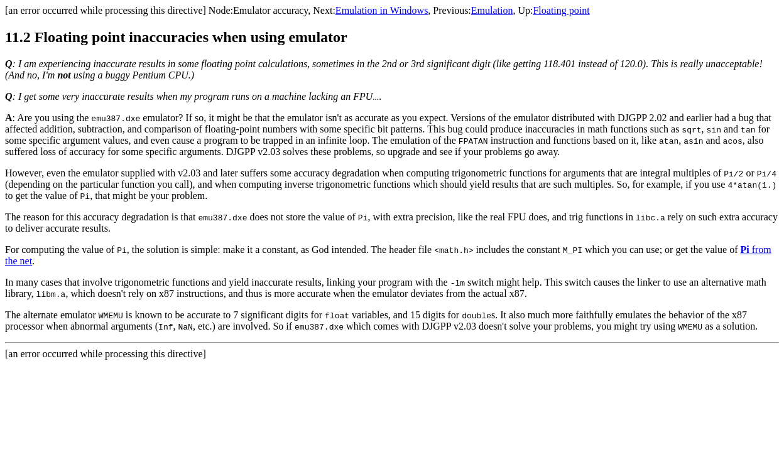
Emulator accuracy (270, 10)
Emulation (492, 10)
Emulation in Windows (381, 10)
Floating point (561, 10)
